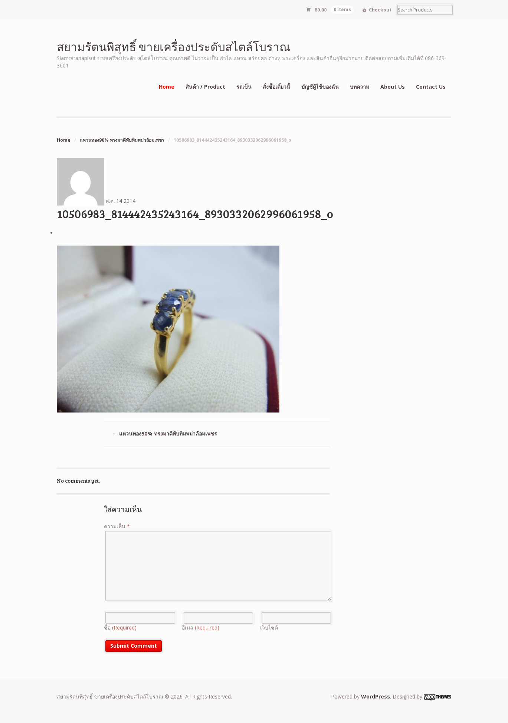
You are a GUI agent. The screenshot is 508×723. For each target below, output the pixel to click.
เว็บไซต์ (269, 627)
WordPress (375, 696)
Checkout (380, 10)
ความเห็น (117, 526)
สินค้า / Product (205, 86)
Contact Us (431, 86)
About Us (392, 86)
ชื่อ (120, 627)
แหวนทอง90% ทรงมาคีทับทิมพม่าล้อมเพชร (122, 140)
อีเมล (200, 627)
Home (166, 86)
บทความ (359, 86)
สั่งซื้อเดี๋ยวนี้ (276, 86)
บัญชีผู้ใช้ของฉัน (320, 86)
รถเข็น (244, 86)
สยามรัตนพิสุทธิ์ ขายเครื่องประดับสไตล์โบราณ (173, 47)
